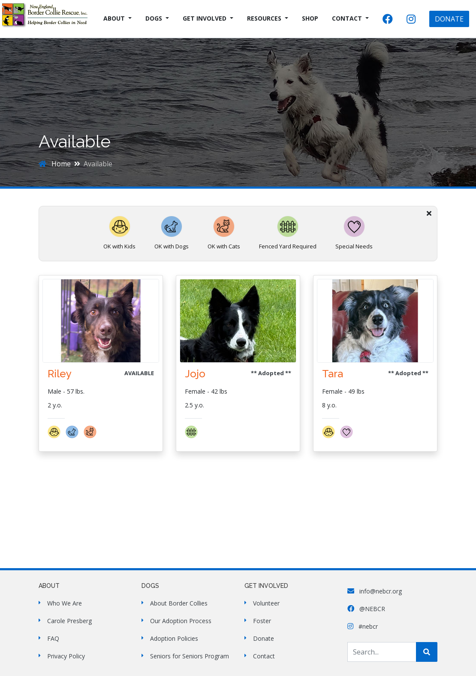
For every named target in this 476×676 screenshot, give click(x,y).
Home (55, 163)
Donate (263, 638)
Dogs (153, 18)
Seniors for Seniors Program (189, 656)
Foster (262, 621)
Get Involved (204, 18)
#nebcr (362, 626)
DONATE (449, 19)
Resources (264, 18)
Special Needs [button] (354, 233)
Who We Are (64, 603)
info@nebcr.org (374, 591)
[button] (57, 435)
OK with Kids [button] (119, 233)
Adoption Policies (174, 638)
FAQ (53, 638)
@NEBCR (366, 609)
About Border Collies (179, 603)
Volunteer (266, 603)
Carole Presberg (69, 621)
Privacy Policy (66, 656)
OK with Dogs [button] (171, 233)
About (114, 18)
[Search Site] (381, 652)
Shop (310, 18)
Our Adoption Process (180, 621)
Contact (347, 18)
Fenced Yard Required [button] (287, 233)
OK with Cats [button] (224, 233)
